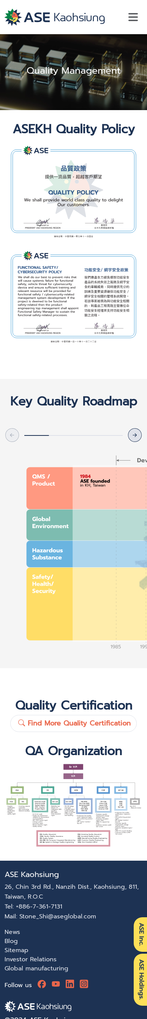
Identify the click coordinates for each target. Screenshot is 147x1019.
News (12, 932)
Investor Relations (31, 959)
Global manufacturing (36, 968)
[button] (134, 435)
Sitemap (16, 950)
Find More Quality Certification (74, 723)
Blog (11, 941)
